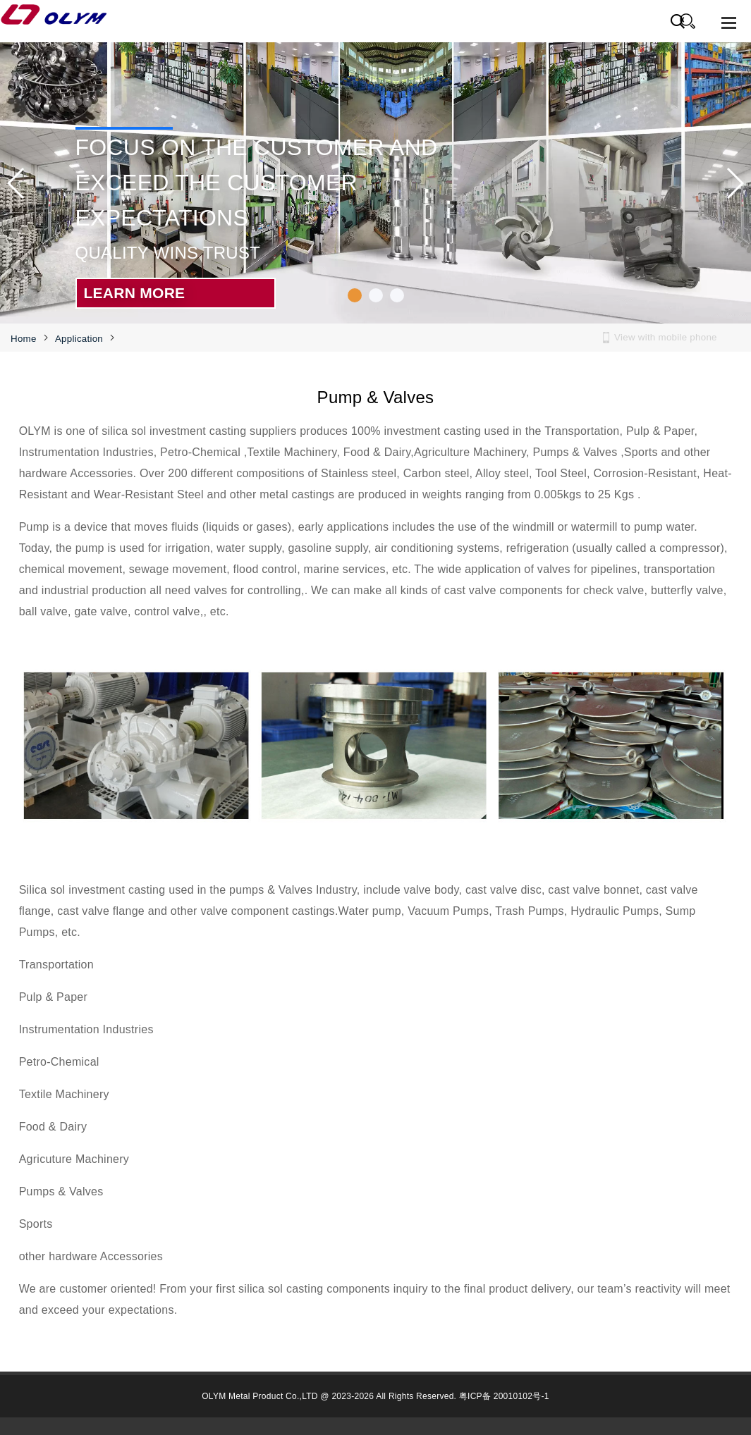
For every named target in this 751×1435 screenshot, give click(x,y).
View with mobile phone (665, 337)
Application (79, 338)
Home (24, 338)
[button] (355, 295)
